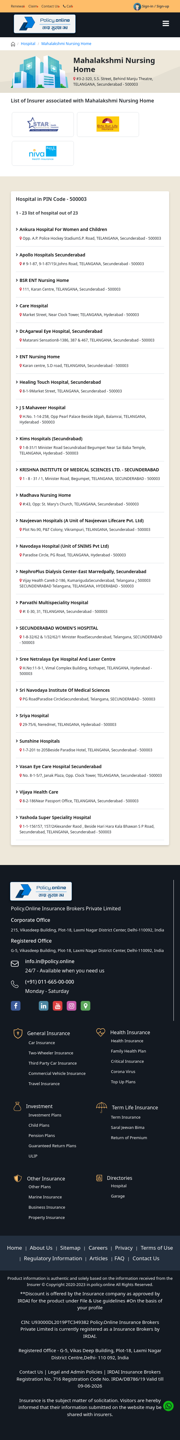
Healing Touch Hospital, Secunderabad (60, 382)
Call (68, 6)
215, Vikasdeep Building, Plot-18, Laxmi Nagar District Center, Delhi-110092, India (87, 930)
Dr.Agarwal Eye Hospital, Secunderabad (61, 331)
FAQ (120, 1258)
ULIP (33, 1156)
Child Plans (39, 1125)
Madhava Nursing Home (45, 495)
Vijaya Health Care (39, 792)
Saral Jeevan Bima (128, 1127)
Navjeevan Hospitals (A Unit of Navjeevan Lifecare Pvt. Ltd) (82, 520)
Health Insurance (127, 1041)
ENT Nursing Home (40, 357)
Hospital (28, 43)
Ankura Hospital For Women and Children (63, 229)
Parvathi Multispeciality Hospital (54, 602)
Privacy (124, 1247)
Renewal (17, 6)
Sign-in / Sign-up (151, 6)
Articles (99, 1258)
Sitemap (71, 1247)
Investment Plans (45, 1115)
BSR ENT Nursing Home (44, 280)
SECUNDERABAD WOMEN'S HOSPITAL (59, 628)
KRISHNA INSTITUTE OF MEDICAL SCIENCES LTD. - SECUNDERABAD (89, 470)
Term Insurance (126, 1117)
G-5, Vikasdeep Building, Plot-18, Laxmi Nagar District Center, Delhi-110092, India (87, 950)
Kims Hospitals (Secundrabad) (51, 439)
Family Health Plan (128, 1051)
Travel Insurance (44, 1083)
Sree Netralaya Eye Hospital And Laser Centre (67, 659)
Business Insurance (47, 1207)
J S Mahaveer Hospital (42, 407)
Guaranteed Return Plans (52, 1145)
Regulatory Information (53, 1258)
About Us (42, 1247)
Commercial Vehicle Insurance (57, 1073)
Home (15, 1247)
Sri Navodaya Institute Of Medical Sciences (65, 690)
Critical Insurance (127, 1061)
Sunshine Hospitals (40, 741)
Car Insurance (42, 1042)
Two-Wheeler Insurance (51, 1053)
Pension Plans (42, 1135)
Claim (32, 6)
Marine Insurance (45, 1197)
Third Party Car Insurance (53, 1063)
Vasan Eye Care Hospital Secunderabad (60, 766)
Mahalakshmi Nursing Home (66, 43)
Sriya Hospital (34, 715)
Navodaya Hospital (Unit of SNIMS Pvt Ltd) (64, 546)
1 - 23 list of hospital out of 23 (47, 213)
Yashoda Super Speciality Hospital (55, 817)
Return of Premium (129, 1137)
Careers (97, 1247)
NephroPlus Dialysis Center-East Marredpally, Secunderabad (83, 571)
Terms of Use (156, 1247)
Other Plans (40, 1186)
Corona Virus (123, 1071)
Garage (118, 1196)
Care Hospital (34, 306)
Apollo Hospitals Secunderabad (52, 255)
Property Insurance (47, 1217)
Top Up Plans (123, 1082)
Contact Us (50, 6)
